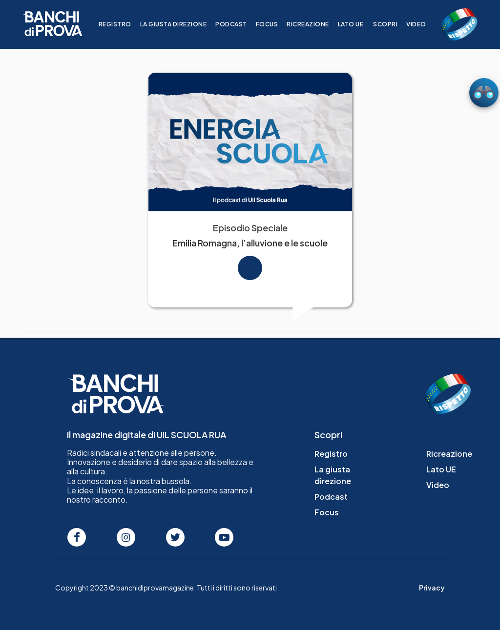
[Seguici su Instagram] (126, 537)
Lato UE (357, 24)
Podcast (237, 24)
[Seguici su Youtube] (224, 537)
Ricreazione (313, 24)
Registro (120, 24)
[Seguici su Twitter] (175, 537)
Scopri (391, 24)
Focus (273, 24)
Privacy (432, 587)
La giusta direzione (179, 24)
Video (422, 24)
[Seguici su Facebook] (76, 537)
